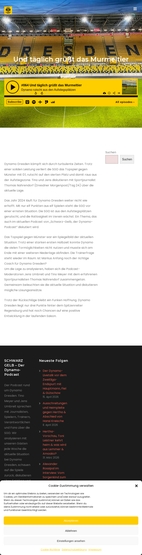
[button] (136, 486)
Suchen (110, 152)
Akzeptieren (71, 520)
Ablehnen (71, 530)
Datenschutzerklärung (74, 549)
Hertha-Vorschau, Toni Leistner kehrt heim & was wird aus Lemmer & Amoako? (54, 442)
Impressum (95, 549)
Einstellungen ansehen (71, 540)
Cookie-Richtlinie (50, 549)
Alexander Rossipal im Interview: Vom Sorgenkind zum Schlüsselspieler (54, 473)
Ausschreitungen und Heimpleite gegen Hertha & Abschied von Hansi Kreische (55, 412)
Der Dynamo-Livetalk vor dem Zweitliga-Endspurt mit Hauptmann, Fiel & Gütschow (55, 382)
